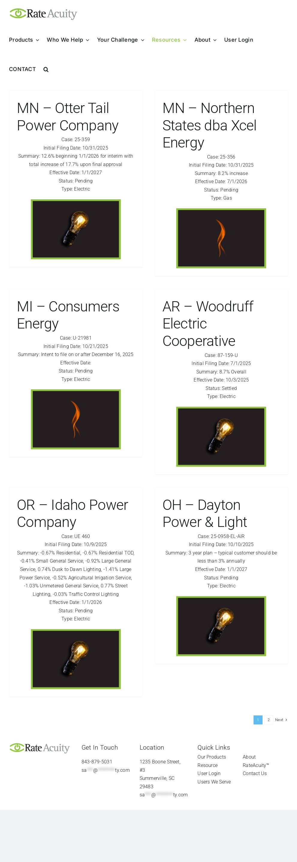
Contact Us (255, 773)
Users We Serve (214, 782)
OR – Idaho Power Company (72, 513)
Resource (208, 765)
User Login (209, 773)
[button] (46, 69)
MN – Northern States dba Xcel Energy (209, 125)
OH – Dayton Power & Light (204, 513)
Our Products (212, 757)
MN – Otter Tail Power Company (68, 117)
